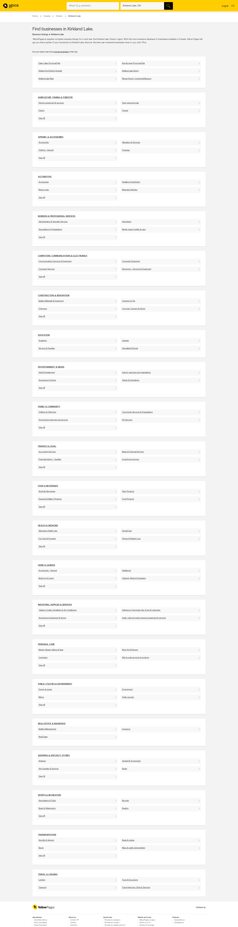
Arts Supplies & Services (49, 769)
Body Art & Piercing (130, 650)
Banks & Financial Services (133, 452)
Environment (127, 690)
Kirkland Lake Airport (130, 71)
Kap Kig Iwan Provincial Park (133, 63)
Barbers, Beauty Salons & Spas (51, 650)
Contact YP (74, 920)
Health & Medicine (48, 526)
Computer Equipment (131, 261)
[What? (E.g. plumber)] (93, 6)
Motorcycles (44, 190)
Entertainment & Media (51, 367)
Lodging (42, 880)
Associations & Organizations (50, 230)
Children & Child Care (47, 412)
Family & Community (49, 407)
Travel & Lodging (48, 874)
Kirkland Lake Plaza (46, 79)
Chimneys (43, 309)
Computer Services (47, 269)
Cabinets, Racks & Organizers (134, 578)
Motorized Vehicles (129, 190)
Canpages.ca (179, 923)
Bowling (125, 808)
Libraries (125, 341)
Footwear (126, 150)
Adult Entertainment (47, 373)
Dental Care (127, 531)
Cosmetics (43, 658)
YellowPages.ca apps (147, 920)
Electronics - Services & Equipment (136, 269)
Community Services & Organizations (137, 412)
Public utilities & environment (55, 684)
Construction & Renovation (54, 295)
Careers (73, 923)
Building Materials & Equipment (51, 301)
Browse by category (112, 920)
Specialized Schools (130, 348)
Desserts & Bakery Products (50, 499)
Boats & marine (128, 840)
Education (44, 335)
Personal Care (46, 644)
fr (233, 6)
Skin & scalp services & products (135, 658)
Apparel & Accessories (50, 137)
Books (124, 769)
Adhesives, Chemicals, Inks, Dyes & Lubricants (141, 610)
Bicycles (125, 801)
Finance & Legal (47, 446)
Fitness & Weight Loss (131, 539)
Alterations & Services (131, 143)
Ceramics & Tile (128, 301)
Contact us (201, 907)
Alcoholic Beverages (47, 492)
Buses (41, 848)
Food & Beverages (48, 486)
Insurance (126, 729)
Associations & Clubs (47, 801)
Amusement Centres (47, 380)
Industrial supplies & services (55, 605)
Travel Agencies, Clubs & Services (136, 888)
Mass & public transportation (133, 848)
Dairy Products (128, 492)
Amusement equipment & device (52, 618)
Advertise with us (40, 920)
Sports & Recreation (49, 795)
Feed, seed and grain (130, 103)
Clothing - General (46, 150)
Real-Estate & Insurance (52, 724)
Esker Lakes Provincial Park (49, 63)
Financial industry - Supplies (50, 459)
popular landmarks (61, 52)
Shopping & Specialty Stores (54, 755)
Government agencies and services (53, 420)
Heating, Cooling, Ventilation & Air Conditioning (57, 610)
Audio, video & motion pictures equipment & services (144, 618)
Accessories (44, 143)
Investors (73, 925)
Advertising (126, 222)
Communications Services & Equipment (55, 261)
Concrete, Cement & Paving (133, 309)
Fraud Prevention (40, 925)
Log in (225, 6)
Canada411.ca (179, 920)
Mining (41, 697)
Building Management (47, 729)
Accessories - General (48, 571)
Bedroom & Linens (46, 578)
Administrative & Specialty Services (53, 222)
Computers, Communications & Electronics (62, 256)
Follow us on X (144, 923)
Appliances (126, 571)
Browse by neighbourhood (115, 925)
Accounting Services (47, 452)
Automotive (45, 177)
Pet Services (127, 420)
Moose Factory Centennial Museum (136, 79)
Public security (128, 697)
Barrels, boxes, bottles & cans (134, 230)
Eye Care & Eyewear (47, 539)
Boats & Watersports (47, 808)
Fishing (41, 111)
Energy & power (45, 690)
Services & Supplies (47, 348)
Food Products (128, 499)
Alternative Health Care (48, 531)
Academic (43, 341)
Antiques (42, 761)
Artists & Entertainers (130, 380)
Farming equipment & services (51, 103)
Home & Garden (46, 565)
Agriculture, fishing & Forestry (55, 97)
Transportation (47, 835)
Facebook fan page (146, 925)
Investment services (130, 459)
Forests (125, 111)
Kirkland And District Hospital (50, 71)
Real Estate (43, 737)
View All (42, 118)
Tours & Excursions (130, 880)
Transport (42, 888)
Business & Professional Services (56, 216)
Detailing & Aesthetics (131, 182)
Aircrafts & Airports (46, 840)
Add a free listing (40, 923)
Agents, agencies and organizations (136, 373)
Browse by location (112, 923)
